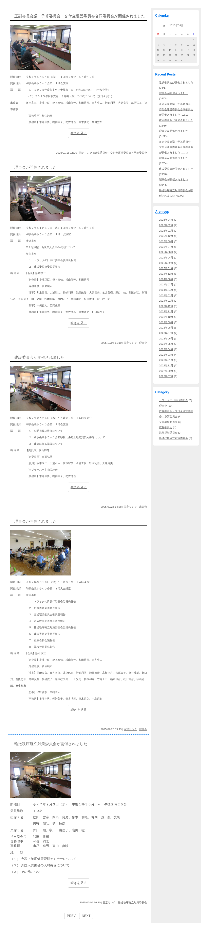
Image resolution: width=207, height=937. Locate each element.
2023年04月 (166, 349)
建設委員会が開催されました (176, 82)
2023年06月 (166, 338)
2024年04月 (166, 289)
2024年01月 (166, 300)
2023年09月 (166, 322)
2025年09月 (166, 241)
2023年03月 (166, 354)
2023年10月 (166, 316)
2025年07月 (166, 246)
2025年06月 (166, 252)
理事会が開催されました (173, 93)
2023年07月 (166, 333)
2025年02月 (166, 263)
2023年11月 (166, 311)
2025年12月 (166, 235)
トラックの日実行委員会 (173, 400)
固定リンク (85, 152)
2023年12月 (166, 306)
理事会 (143, 342)
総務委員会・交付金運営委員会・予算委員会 (120, 152)
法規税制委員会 (168, 432)
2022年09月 (166, 370)
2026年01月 (166, 230)
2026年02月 (166, 225)
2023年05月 (166, 343)
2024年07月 (166, 284)
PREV (71, 916)
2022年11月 (166, 365)
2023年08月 (166, 327)
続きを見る (79, 133)
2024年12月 (166, 273)
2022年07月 (166, 376)
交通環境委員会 (168, 421)
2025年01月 (166, 268)
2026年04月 (166, 219)
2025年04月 (166, 257)
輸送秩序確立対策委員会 (132, 902)
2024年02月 (166, 295)
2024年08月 (166, 279)
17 (188, 50)
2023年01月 (166, 360)
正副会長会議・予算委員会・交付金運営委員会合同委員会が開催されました (176, 109)
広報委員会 (165, 427)
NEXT (86, 916)
